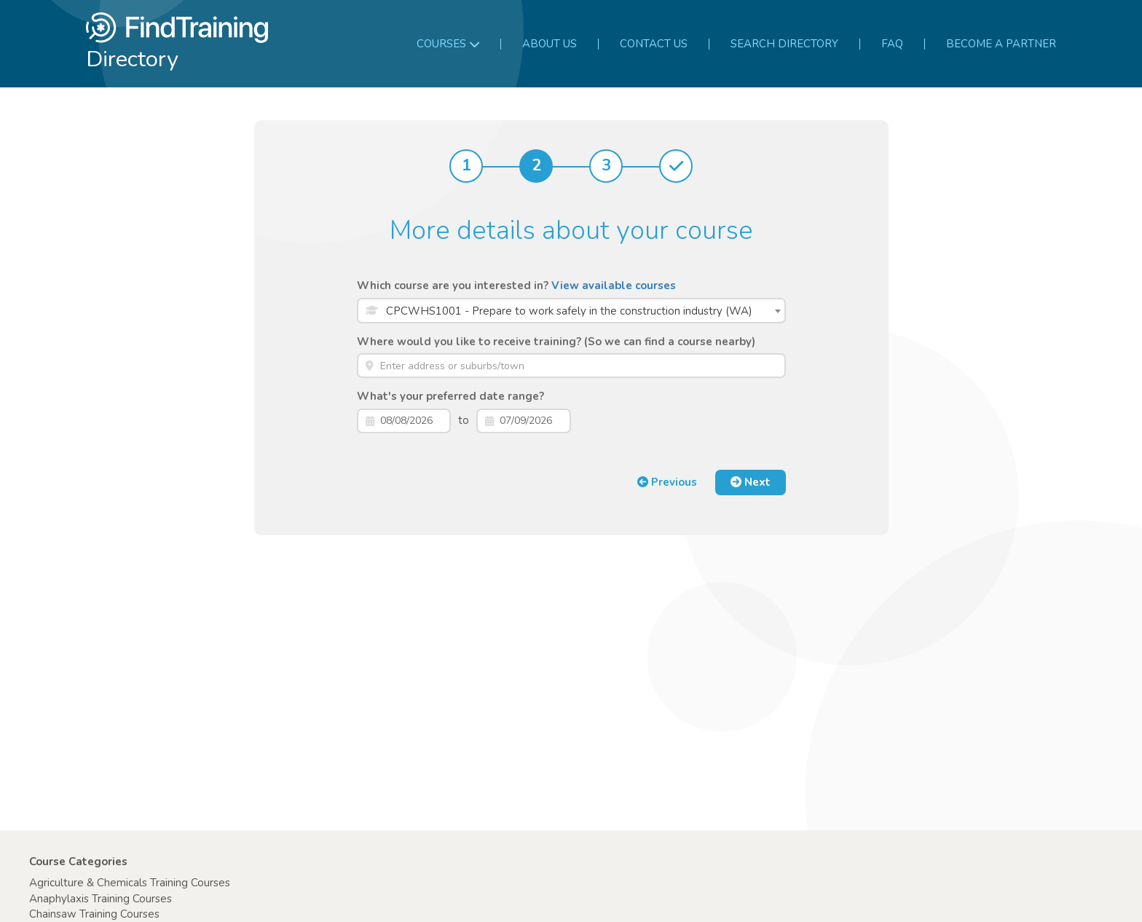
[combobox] (571, 310)
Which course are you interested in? (516, 285)
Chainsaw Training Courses (94, 914)
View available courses (613, 285)
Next (751, 482)
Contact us (654, 43)
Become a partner (1001, 43)
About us (549, 43)
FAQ (892, 43)
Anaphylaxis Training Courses (100, 898)
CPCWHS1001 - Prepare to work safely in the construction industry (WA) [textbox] (569, 311)
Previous (667, 482)
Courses (448, 43)
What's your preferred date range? (450, 396)
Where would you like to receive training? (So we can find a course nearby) (556, 341)
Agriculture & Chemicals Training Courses (129, 882)
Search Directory (784, 43)
